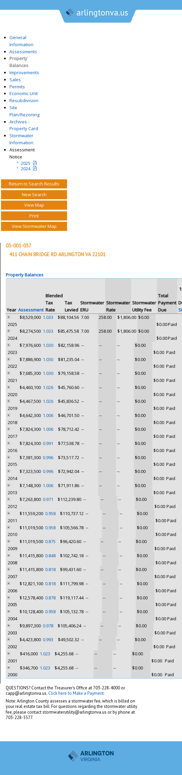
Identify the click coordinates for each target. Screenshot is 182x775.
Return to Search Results (34, 184)
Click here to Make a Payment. (76, 693)
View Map (34, 205)
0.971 (48, 499)
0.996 (48, 457)
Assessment (30, 310)
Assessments (23, 52)
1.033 (48, 317)
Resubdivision (23, 100)
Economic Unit (23, 93)
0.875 (50, 541)
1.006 (48, 415)
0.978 (48, 626)
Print (34, 216)
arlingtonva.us (96, 13)
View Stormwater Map (34, 226)
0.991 (48, 443)
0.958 (50, 513)
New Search (34, 194)
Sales (15, 80)
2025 (25, 163)
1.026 (48, 387)
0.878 (50, 598)
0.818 (50, 569)
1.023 (45, 654)
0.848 (50, 556)
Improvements (24, 72)
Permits (17, 87)
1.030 (48, 345)
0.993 (48, 639)
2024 (25, 169)
